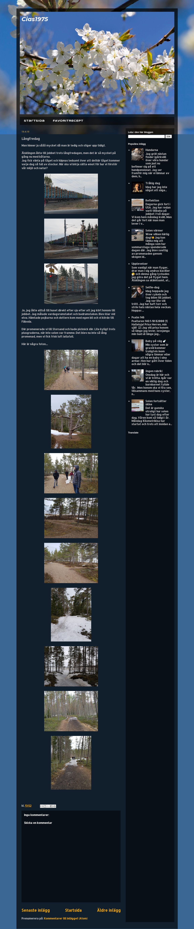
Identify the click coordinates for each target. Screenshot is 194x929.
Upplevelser (140, 263)
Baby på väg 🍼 (155, 341)
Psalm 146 (138, 317)
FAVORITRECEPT (68, 121)
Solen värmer (154, 230)
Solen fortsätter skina (155, 402)
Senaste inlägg (35, 910)
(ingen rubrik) (154, 371)
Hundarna (151, 150)
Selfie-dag (152, 287)
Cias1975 (34, 19)
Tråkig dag (152, 183)
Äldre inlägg (109, 910)
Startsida (34, 121)
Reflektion (152, 200)
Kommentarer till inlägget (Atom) (66, 918)
